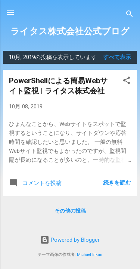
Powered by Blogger (70, 239)
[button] (126, 81)
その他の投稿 (70, 211)
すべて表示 (117, 57)
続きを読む (117, 182)
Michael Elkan (89, 254)
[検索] (129, 15)
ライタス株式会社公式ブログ (70, 31)
